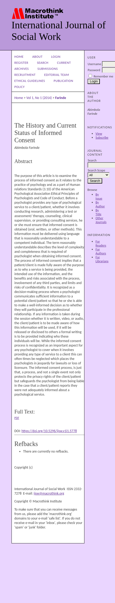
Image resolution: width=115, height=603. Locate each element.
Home (19, 57)
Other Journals (101, 220)
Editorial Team (56, 75)
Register (21, 63)
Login (55, 57)
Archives (21, 69)
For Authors (101, 251)
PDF (16, 418)
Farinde (60, 98)
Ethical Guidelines (29, 81)
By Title (98, 212)
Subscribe (102, 137)
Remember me (103, 76)
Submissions (47, 69)
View (99, 133)
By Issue (99, 196)
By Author (100, 204)
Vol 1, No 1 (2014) (39, 98)
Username (94, 64)
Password (94, 70)
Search (42, 63)
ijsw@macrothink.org (49, 493)
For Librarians (102, 259)
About (37, 57)
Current (64, 63)
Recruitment (25, 75)
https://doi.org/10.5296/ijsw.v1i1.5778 (49, 431)
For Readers (101, 243)
